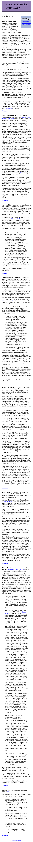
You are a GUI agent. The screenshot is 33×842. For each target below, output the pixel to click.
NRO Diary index (26, 24)
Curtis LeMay (8, 108)
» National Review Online (16, 6)
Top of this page (16, 840)
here (21, 172)
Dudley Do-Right (7, 501)
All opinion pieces (26, 23)
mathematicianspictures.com (16, 569)
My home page (25, 21)
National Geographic (7, 301)
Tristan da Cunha (16, 219)
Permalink (5, 111)
